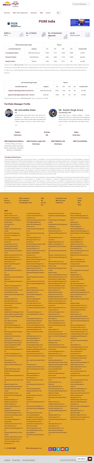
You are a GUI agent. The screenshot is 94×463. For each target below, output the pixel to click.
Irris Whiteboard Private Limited (34, 417)
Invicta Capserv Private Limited (34, 412)
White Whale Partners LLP (77, 410)
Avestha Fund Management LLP (12, 353)
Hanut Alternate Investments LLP (34, 353)
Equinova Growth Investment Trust (35, 281)
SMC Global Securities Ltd (77, 283)
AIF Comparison (24, 200)
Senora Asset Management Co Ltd (79, 250)
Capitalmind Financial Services (12, 410)
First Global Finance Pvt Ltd (33, 303)
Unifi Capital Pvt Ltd (75, 353)
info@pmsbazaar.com (35, 448)
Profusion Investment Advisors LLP (57, 406)
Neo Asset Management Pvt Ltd (56, 323)
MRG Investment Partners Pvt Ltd (56, 307)
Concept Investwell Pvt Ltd (33, 213)
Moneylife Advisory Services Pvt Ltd (57, 299)
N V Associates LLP (53, 309)
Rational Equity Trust (75, 213)
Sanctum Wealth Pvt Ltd (76, 242)
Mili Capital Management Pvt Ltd (56, 283)
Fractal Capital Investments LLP (34, 318)
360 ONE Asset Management (11, 217)
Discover (7, 13)
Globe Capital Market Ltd (32, 338)
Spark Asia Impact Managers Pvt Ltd (79, 292)
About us (7, 200)
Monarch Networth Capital (55, 292)
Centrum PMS (7, 421)
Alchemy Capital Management (12, 263)
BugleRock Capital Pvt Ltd (11, 401)
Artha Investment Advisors (11, 307)
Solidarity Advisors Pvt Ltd (77, 288)
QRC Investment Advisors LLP (56, 428)
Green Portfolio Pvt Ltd (32, 342)
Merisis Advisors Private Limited (56, 279)
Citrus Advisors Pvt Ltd (10, 426)
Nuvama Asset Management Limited (58, 364)
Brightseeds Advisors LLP (11, 399)
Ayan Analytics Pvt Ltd (10, 362)
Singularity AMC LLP (75, 274)
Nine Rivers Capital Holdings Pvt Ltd (57, 334)
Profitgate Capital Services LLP (56, 404)
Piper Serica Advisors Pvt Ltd (55, 388)
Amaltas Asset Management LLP (13, 285)
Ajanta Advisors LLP (9, 261)
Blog (79, 203)
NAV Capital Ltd (52, 318)
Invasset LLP (29, 399)
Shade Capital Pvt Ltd (76, 253)
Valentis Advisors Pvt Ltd (77, 364)
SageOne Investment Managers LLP (79, 231)
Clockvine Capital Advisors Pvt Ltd (13, 437)
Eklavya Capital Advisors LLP (33, 257)
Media (79, 200)
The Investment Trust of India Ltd (79, 329)
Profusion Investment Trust (55, 408)
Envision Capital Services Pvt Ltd (34, 270)
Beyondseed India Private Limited (13, 386)
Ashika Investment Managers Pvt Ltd (13, 312)
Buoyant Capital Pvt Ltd (10, 404)
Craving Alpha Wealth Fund (33, 222)
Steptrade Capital (74, 303)
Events (48, 13)
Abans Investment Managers (11, 233)
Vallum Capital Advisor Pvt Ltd (78, 366)
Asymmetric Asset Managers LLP (13, 340)
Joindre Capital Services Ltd (33, 428)
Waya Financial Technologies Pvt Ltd (80, 393)
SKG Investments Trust (76, 277)
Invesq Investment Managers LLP (35, 406)
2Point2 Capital (8, 213)
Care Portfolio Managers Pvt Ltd (12, 412)
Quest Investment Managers (55, 430)
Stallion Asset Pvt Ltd (76, 296)
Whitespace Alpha (75, 412)
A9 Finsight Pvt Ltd (9, 224)
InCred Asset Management (33, 388)
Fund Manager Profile (25, 203)
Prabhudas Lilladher (53, 393)
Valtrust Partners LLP (75, 369)
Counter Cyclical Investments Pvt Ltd (35, 220)
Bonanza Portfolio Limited (11, 393)
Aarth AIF (6, 226)
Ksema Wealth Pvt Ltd (54, 228)
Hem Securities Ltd (31, 364)
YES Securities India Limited (77, 419)
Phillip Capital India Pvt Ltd (55, 386)
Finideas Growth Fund (32, 301)
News (79, 205)
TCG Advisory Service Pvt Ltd (77, 327)
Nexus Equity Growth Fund (55, 331)
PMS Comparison (24, 198)
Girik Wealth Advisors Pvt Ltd (33, 336)
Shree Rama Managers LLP (77, 259)
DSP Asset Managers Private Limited (35, 244)
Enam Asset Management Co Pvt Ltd (36, 266)
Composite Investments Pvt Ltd (12, 439)
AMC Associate (60, 200)
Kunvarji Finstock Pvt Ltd (54, 231)
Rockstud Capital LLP (76, 226)
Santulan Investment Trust (77, 244)
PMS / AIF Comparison (20, 13)
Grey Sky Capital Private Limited (34, 345)
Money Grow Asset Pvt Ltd (55, 294)
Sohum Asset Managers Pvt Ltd (78, 285)
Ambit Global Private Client (11, 288)
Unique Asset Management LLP (78, 355)
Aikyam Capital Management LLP (13, 259)
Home (6, 198)
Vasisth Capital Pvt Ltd (76, 382)
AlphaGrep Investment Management (13, 277)
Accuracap (7, 237)
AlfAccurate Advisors (10, 268)
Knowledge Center (61, 198)
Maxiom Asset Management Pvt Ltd (57, 274)
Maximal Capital (52, 272)
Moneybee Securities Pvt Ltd (55, 296)
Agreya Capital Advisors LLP (11, 257)
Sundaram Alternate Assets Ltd (78, 305)
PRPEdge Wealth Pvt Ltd (54, 415)
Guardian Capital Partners (33, 351)
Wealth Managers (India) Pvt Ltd (78, 399)
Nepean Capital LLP (53, 329)
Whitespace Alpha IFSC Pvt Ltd (78, 415)
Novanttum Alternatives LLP (55, 360)
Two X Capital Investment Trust (78, 349)
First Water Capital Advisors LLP (34, 305)
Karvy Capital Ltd (30, 432)
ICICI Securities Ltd (31, 377)
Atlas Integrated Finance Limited (12, 342)
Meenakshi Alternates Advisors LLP (57, 277)
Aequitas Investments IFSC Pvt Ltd (13, 255)
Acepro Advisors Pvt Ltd (10, 244)
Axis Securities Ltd (9, 360)
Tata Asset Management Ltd (77, 325)
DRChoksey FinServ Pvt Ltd (33, 239)
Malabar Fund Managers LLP (55, 244)
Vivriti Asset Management (77, 384)
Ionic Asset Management (33, 415)
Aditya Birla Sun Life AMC (11, 248)
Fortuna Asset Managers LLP (34, 312)
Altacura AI (7, 279)
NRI (42, 205)
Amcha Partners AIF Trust (11, 292)
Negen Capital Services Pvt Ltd (56, 320)
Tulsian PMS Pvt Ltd (75, 345)
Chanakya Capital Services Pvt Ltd (13, 423)
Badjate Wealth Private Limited (12, 369)
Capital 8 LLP (7, 408)
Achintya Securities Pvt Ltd (11, 246)
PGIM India (51, 384)
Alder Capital (7, 266)
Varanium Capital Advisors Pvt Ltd (79, 380)
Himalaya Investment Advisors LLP (35, 366)
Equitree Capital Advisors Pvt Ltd (35, 290)
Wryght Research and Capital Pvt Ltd (79, 417)
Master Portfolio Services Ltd (56, 261)
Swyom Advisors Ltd (75, 314)
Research (34, 13)
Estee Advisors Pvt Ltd (32, 292)
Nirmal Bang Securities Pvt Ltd (56, 345)
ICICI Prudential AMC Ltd (32, 375)
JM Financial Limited (31, 426)
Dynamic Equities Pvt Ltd (32, 246)
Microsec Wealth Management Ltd (57, 281)
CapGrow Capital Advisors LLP (12, 406)
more (16, 125)
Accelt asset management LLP (12, 235)
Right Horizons (74, 222)
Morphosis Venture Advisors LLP (57, 301)
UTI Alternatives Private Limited (78, 358)
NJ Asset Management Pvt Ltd (56, 351)
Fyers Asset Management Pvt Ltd (35, 325)
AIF (42, 200)
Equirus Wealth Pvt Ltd (32, 288)
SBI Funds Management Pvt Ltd (78, 246)
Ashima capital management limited (13, 314)
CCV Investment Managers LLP (12, 419)
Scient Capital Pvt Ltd (75, 248)
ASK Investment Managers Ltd (12, 325)
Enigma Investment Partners (33, 268)
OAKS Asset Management (55, 366)
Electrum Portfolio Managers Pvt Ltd (35, 259)
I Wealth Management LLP (33, 373)
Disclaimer (7, 460)
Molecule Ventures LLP (54, 290)
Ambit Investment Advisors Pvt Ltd (13, 290)
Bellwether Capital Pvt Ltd (11, 384)
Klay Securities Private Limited (56, 213)
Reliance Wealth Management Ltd (79, 215)
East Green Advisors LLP (32, 248)
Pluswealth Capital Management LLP (57, 391)
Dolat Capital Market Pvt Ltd (33, 237)
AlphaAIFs (7, 274)
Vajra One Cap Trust (75, 360)
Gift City (43, 203)
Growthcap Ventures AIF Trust (34, 347)
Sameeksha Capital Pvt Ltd (77, 237)
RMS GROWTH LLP (75, 224)
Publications (59, 203)
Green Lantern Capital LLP (33, 340)
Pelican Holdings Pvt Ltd (54, 382)
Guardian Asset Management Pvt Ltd (36, 349)
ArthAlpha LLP (8, 309)
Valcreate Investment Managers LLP (79, 362)
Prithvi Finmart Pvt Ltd (54, 401)
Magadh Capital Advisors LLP (56, 242)
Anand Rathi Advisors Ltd (11, 301)
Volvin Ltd (73, 386)
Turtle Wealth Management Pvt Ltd (79, 347)
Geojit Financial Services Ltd (33, 329)
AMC (41, 13)
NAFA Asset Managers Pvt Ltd (56, 312)
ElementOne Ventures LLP (33, 261)
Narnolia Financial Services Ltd (56, 316)
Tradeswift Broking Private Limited (79, 334)
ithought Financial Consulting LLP (35, 419)
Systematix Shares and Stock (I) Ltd (79, 318)
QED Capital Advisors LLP (55, 423)
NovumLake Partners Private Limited (57, 362)
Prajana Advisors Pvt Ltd (54, 395)
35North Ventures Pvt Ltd (10, 215)
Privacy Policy (16, 460)
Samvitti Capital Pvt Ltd (76, 239)
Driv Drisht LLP (30, 242)
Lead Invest (51, 239)
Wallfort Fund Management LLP (78, 388)
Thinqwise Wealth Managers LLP (78, 331)
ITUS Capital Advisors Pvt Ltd (33, 421)
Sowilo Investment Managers (78, 290)
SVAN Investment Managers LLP (78, 307)
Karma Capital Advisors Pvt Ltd (34, 430)
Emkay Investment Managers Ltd (34, 263)
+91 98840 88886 (11, 448)
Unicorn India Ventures (76, 351)
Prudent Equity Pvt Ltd (54, 417)
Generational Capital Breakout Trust (35, 327)
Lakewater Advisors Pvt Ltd (55, 237)
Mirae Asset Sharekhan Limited (56, 285)
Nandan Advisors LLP (54, 314)
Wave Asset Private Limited (77, 391)
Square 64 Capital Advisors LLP (78, 294)
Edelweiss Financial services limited (35, 250)
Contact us (7, 203)
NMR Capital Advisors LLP (55, 353)
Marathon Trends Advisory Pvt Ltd (57, 255)
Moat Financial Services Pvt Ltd (56, 288)
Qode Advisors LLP (53, 426)
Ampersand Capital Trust (10, 299)
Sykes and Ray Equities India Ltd (78, 316)
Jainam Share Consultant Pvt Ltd (34, 423)
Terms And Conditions (28, 460)
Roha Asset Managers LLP (77, 228)
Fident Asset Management (33, 299)
